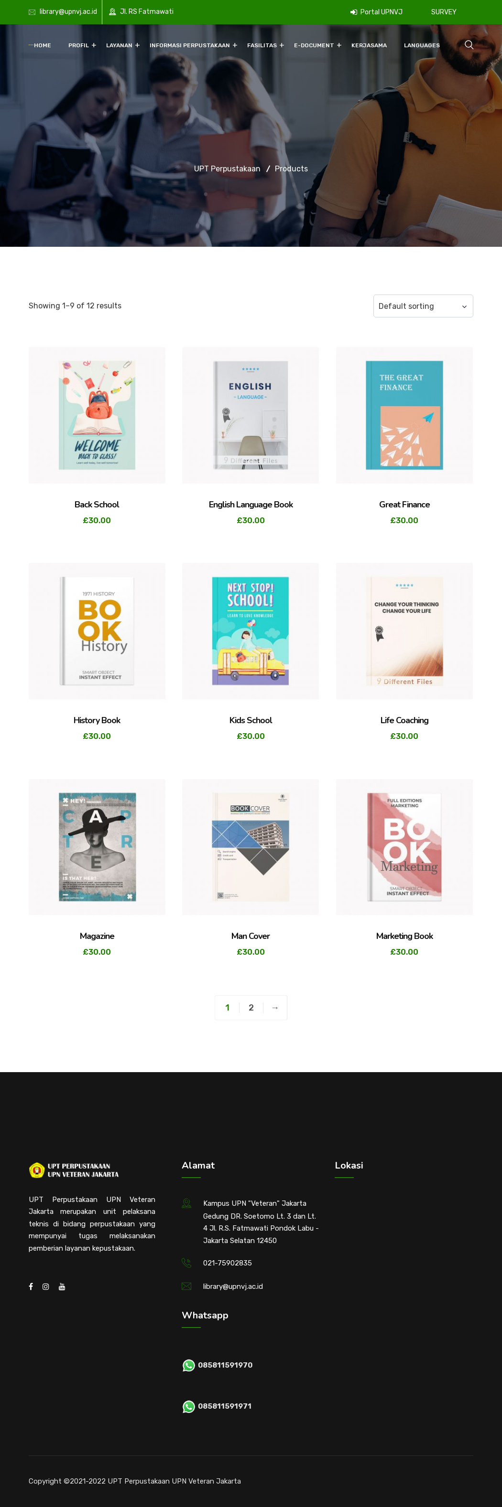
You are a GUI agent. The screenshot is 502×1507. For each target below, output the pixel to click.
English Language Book (251, 504)
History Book (97, 720)
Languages (422, 45)
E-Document (314, 45)
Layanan (119, 45)
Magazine (97, 936)
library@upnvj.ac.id (68, 12)
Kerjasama (369, 45)
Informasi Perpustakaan (190, 45)
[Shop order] (423, 306)
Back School (97, 504)
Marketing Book (404, 936)
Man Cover (250, 936)
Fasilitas (262, 45)
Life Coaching (404, 720)
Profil (78, 45)
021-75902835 (227, 1263)
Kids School (250, 720)
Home (42, 45)
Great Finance (404, 504)
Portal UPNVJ (376, 12)
